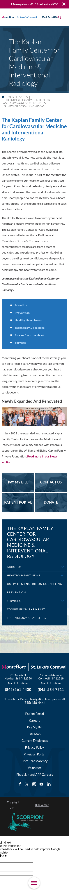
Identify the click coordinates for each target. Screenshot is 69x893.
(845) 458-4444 (34, 703)
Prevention (22, 312)
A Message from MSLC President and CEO (34, 4)
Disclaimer (42, 805)
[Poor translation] (4, 856)
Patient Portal (34, 714)
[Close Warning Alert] (64, 4)
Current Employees (35, 741)
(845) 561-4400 (47, 17)
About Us (21, 305)
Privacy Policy (34, 747)
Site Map (34, 734)
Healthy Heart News (28, 320)
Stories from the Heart (29, 335)
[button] (34, 883)
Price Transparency (35, 761)
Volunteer (34, 768)
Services (20, 342)
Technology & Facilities (30, 327)
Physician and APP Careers (34, 774)
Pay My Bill (34, 727)
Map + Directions (18, 682)
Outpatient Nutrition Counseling (34, 583)
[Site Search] (59, 17)
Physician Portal (34, 754)
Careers (34, 720)
